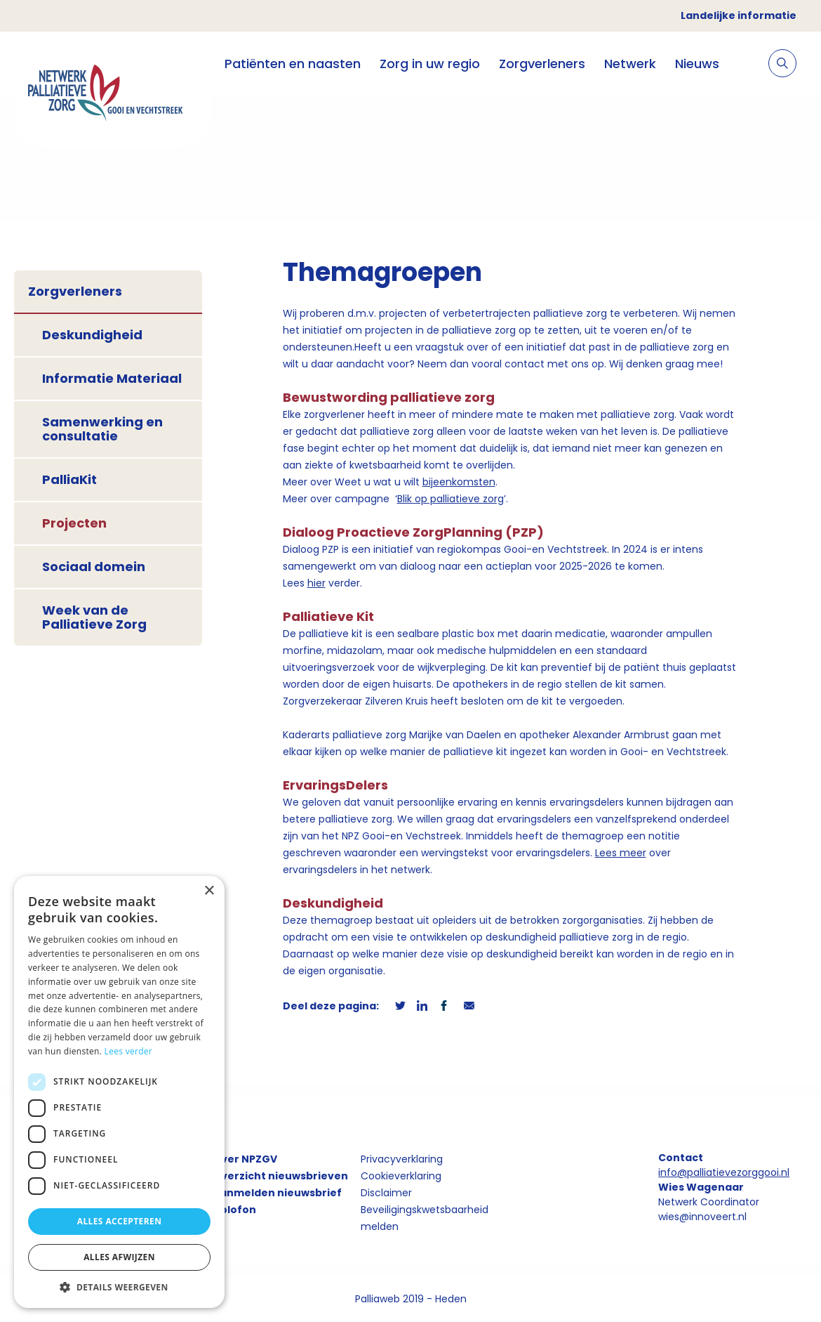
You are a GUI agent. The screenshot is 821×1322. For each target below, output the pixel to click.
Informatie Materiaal (112, 378)
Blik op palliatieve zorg (450, 499)
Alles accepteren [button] (119, 1221)
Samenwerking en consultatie (102, 429)
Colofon (234, 1210)
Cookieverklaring (401, 1176)
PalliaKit (69, 479)
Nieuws (697, 63)
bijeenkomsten (458, 482)
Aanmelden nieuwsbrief (277, 1193)
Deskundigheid (92, 334)
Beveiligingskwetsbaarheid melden (424, 1218)
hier (316, 583)
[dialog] (119, 1092)
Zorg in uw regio (430, 63)
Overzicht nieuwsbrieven (280, 1176)
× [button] (208, 891)
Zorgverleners (542, 63)
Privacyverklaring (402, 1159)
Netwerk (630, 63)
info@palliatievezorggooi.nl (723, 1172)
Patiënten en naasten (293, 63)
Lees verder (129, 1051)
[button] (119, 1287)
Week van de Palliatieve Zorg (94, 617)
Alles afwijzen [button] (119, 1257)
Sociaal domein (93, 566)
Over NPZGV (245, 1159)
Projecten (74, 523)
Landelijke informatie (738, 15)
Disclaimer (386, 1193)
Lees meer (620, 853)
